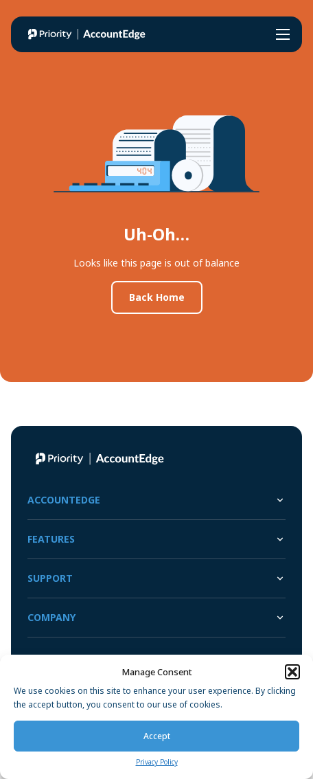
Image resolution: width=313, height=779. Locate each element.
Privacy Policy (157, 762)
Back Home (157, 297)
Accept (156, 736)
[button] (292, 672)
